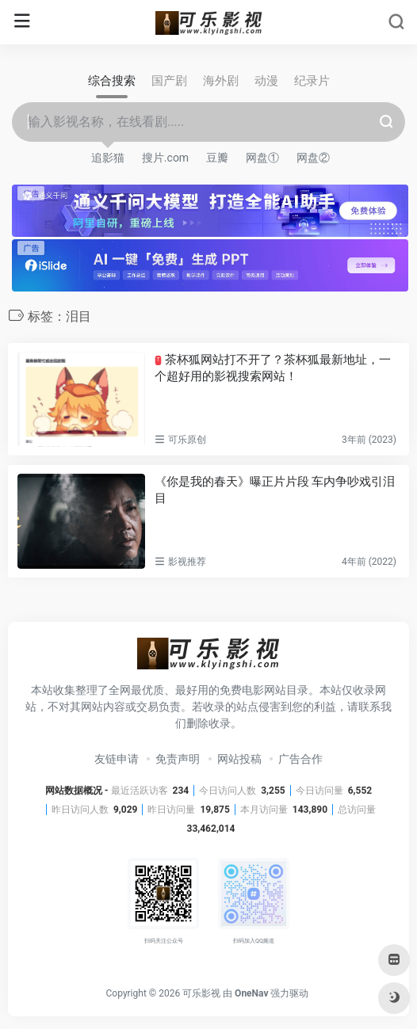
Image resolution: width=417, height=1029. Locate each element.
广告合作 (300, 759)
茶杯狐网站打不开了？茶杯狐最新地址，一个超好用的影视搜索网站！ (273, 368)
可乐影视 (201, 993)
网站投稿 (239, 759)
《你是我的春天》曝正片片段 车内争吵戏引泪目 (275, 489)
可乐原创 (187, 439)
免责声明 (177, 759)
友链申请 (116, 759)
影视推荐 (187, 561)
